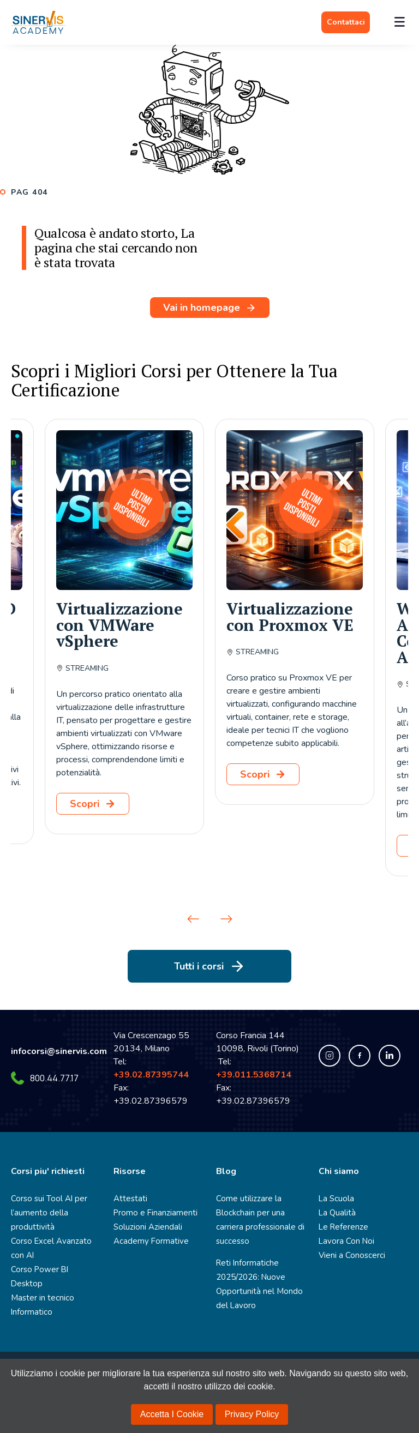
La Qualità (337, 1212)
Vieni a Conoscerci (351, 1255)
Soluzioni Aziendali (145, 1226)
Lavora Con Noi (345, 1241)
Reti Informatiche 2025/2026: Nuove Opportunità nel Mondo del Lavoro (256, 1283)
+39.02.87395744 (151, 1075)
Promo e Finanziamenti (152, 1212)
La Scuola (336, 1198)
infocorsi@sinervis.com (59, 1051)
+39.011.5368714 (256, 1075)
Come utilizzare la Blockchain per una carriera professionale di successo (258, 1219)
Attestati (128, 1198)
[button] (193, 918)
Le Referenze (341, 1226)
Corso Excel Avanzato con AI (49, 1248)
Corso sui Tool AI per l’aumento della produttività (47, 1212)
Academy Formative (147, 1241)
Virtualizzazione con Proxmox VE (290, 616)
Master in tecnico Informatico (40, 1290)
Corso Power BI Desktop (53, 1269)
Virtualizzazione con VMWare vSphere (119, 624)
